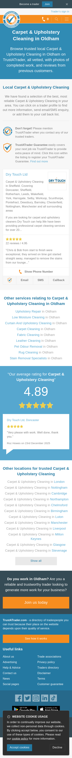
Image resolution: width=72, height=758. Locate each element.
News (6, 678)
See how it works (36, 638)
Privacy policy (46, 662)
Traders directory (48, 667)
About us (8, 656)
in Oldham (36, 311)
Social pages (11, 684)
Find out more (39, 161)
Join (46, 4)
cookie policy (20, 738)
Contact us (9, 673)
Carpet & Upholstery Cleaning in (36, 481)
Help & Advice (11, 667)
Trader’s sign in (60, 11)
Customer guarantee (50, 684)
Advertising (10, 662)
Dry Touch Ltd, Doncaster (23, 420)
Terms (41, 678)
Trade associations (49, 656)
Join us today (36, 602)
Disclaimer (44, 673)
